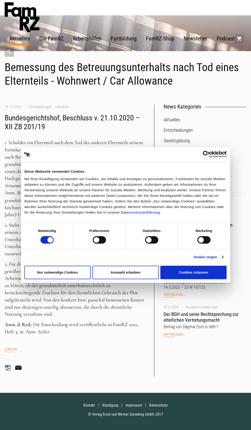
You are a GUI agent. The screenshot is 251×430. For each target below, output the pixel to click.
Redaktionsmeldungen (202, 307)
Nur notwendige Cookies (57, 272)
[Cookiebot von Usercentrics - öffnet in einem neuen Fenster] (206, 154)
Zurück (11, 349)
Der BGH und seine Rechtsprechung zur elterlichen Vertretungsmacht (201, 317)
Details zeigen (205, 257)
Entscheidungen (40, 107)
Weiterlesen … (175, 294)
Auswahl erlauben (125, 272)
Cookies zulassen (193, 272)
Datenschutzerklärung (140, 212)
